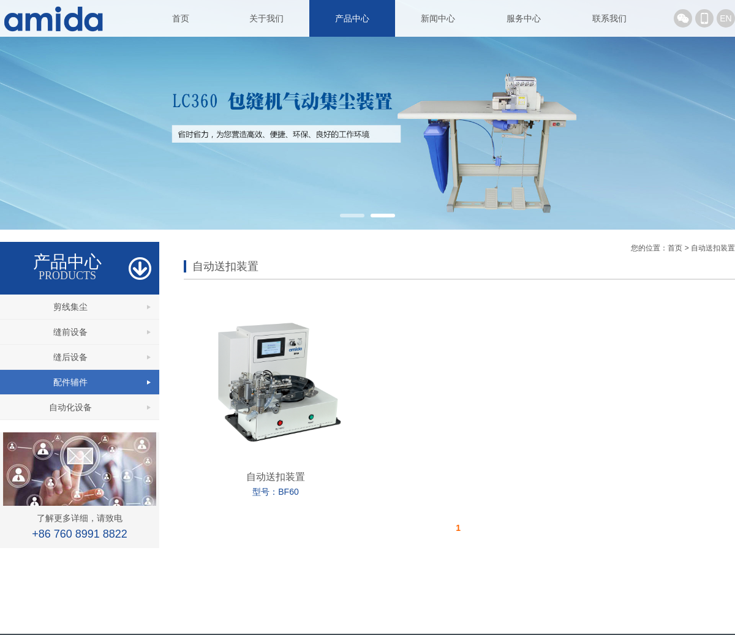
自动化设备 (70, 407)
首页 (180, 18)
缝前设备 (70, 332)
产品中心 (352, 18)
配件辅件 (70, 382)
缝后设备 (70, 357)
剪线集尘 (70, 307)
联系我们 (609, 18)
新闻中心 (438, 18)
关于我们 (266, 18)
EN (725, 18)
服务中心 (524, 18)
